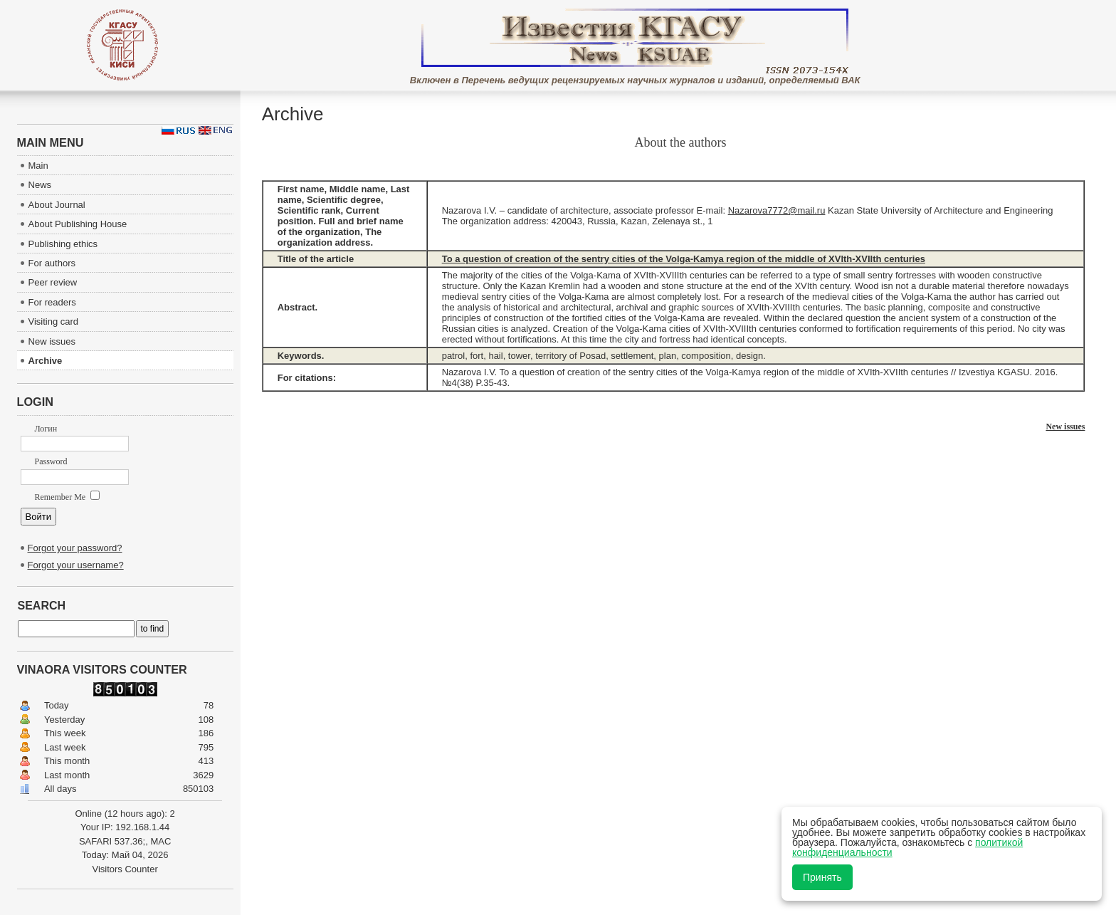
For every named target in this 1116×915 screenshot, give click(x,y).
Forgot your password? (75, 548)
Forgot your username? (76, 565)
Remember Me (67, 497)
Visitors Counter (124, 869)
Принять (822, 877)
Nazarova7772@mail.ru (777, 210)
